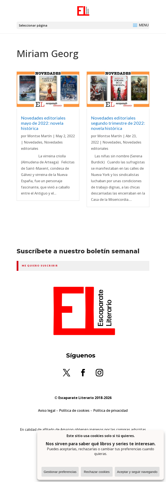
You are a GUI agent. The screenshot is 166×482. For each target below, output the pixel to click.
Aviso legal (46, 410)
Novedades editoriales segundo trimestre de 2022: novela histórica (118, 123)
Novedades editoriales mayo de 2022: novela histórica (43, 123)
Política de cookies (74, 410)
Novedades (33, 142)
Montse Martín (39, 136)
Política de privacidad (110, 410)
